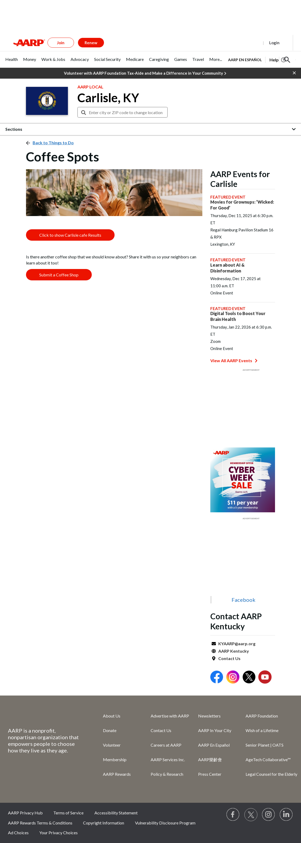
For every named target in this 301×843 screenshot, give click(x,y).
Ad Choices (18, 832)
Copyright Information (103, 822)
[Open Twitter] (249, 677)
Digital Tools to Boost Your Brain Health (237, 316)
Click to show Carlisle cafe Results (70, 234)
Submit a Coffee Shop (58, 274)
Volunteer (112, 744)
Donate (109, 730)
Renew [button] (91, 42)
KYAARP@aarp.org (236, 643)
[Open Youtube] (265, 677)
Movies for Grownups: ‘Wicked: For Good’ (242, 204)
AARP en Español (245, 59)
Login (274, 42)
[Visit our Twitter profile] (251, 814)
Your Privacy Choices (58, 832)
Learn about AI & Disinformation (227, 267)
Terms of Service (68, 812)
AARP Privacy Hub (25, 812)
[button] (287, 60)
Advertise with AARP (170, 715)
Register (249, 42)
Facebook (243, 600)
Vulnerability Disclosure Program (165, 822)
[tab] (11, 62)
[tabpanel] (262, 59)
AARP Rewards (117, 774)
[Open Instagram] (232, 677)
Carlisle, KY (108, 98)
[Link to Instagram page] (268, 814)
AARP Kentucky (233, 650)
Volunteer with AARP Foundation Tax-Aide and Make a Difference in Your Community (145, 73)
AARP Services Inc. (168, 759)
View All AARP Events (234, 360)
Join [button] (60, 42)
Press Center (209, 774)
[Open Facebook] (216, 677)
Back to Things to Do (53, 142)
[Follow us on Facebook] (233, 814)
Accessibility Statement (116, 812)
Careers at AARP (166, 744)
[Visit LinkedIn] (286, 814)
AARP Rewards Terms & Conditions (40, 822)
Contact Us (229, 658)
